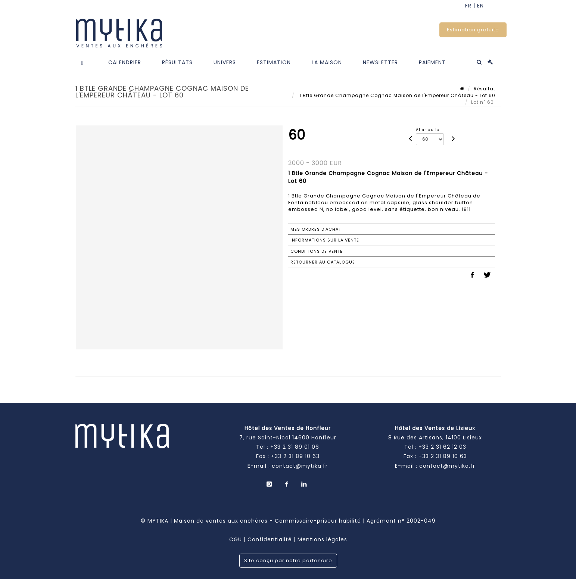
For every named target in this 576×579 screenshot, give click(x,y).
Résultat (484, 88)
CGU (235, 539)
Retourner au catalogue (322, 262)
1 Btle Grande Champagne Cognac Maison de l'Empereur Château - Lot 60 (396, 95)
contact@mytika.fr (300, 466)
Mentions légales (322, 539)
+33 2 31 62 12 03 (442, 447)
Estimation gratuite (473, 29)
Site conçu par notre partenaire (288, 560)
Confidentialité (269, 539)
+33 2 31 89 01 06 (294, 447)
